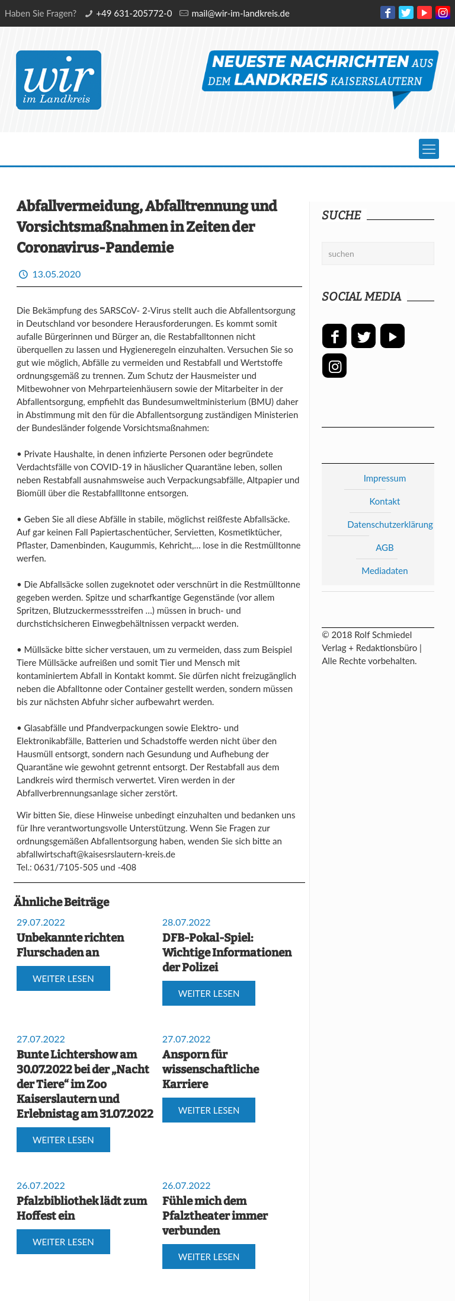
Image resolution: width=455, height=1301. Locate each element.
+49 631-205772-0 (134, 13)
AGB (385, 547)
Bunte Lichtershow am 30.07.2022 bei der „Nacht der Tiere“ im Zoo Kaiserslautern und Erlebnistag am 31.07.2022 (85, 1084)
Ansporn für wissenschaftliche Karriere (210, 1069)
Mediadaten (384, 570)
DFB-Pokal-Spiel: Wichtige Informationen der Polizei (226, 952)
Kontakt (384, 501)
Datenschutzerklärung (390, 524)
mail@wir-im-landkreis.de (240, 13)
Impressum (385, 478)
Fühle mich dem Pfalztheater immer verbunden (215, 1216)
